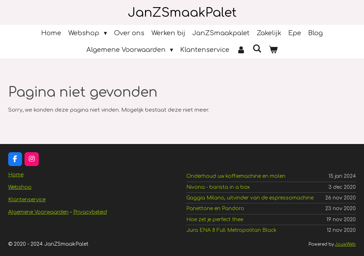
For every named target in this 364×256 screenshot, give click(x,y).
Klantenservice (27, 199)
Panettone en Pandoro (215, 208)
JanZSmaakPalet (182, 13)
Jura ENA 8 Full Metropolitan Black (231, 230)
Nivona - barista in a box (218, 187)
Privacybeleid (90, 212)
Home (15, 174)
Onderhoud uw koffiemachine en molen (235, 176)
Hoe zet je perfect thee (214, 219)
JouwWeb (345, 244)
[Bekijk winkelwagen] (273, 50)
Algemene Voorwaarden (38, 212)
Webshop (20, 187)
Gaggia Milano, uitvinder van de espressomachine (250, 198)
